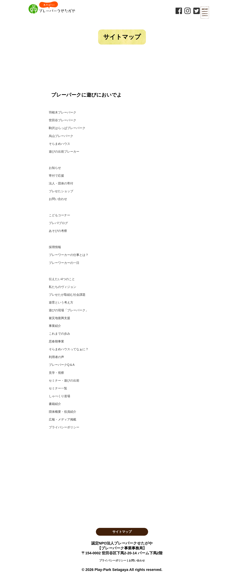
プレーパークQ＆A (62, 364)
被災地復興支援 (59, 318)
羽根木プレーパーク (62, 112)
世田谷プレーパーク (62, 120)
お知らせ (55, 168)
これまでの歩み (59, 333)
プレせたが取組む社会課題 (67, 294)
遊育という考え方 (61, 302)
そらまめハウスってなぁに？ (68, 349)
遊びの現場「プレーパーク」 (68, 310)
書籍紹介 (55, 404)
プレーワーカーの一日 (64, 263)
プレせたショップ (61, 191)
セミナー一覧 (58, 388)
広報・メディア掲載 (62, 419)
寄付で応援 (56, 175)
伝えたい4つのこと (62, 279)
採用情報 (55, 247)
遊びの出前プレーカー (64, 151)
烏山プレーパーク (61, 136)
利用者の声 (56, 357)
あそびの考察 (58, 231)
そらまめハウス (59, 143)
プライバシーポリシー (64, 427)
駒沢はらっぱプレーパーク (67, 128)
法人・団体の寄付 (61, 183)
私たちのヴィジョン (62, 287)
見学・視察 (56, 372)
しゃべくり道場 (59, 396)
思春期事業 (56, 341)
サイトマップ (122, 531)
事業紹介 (55, 326)
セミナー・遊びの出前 (64, 380)
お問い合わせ (58, 199)
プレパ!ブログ (58, 223)
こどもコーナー (59, 215)
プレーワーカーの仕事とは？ (68, 255)
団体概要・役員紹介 (62, 411)
